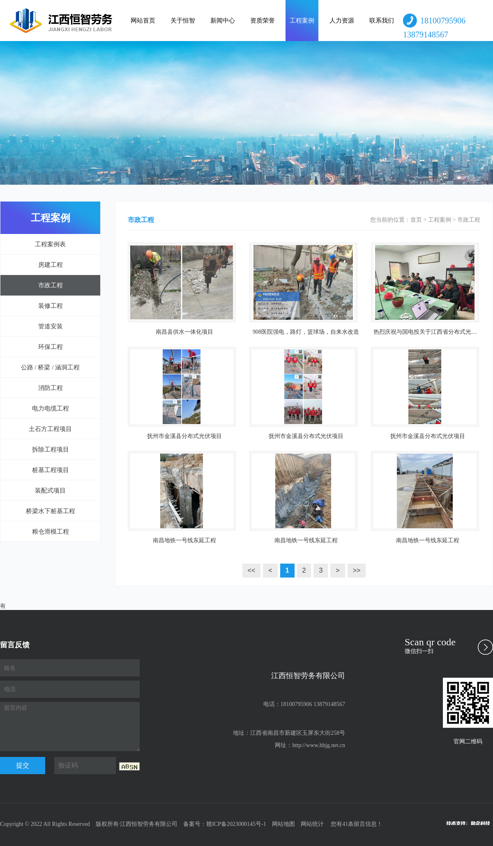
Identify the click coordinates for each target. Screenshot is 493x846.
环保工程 (50, 347)
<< (252, 570)
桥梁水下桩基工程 (50, 511)
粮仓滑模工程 (50, 531)
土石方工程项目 (50, 429)
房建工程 (50, 264)
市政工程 (50, 285)
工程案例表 (50, 244)
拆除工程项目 (50, 449)
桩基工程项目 (50, 470)
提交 (22, 765)
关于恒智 (182, 20)
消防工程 (50, 388)
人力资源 (341, 20)
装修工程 (50, 306)
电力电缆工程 (50, 408)
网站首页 (143, 20)
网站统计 (312, 824)
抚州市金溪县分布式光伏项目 (184, 436)
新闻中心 (222, 20)
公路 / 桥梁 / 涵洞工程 (50, 367)
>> (357, 570)
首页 (416, 220)
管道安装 (50, 326)
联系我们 (381, 20)
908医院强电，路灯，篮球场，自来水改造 (306, 332)
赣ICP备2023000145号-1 (236, 824)
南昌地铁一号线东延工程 (184, 540)
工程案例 (302, 20)
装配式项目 (50, 490)
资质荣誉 (262, 20)
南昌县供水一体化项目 (184, 332)
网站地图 (283, 824)
